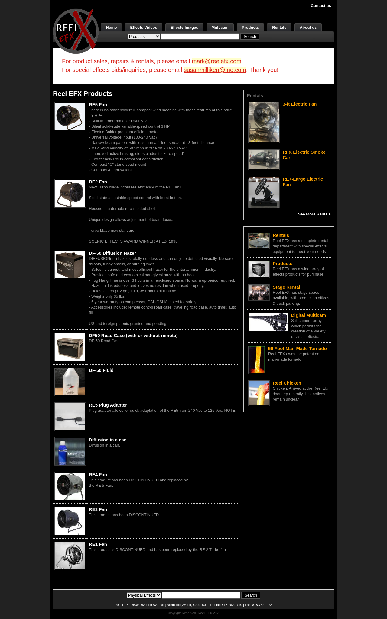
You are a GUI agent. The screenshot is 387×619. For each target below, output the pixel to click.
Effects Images (184, 27)
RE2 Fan (98, 181)
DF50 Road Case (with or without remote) (133, 335)
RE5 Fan (98, 104)
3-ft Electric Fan (300, 103)
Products (250, 27)
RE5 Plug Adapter (108, 405)
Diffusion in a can (108, 439)
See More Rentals (314, 214)
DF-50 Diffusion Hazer (112, 253)
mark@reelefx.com (216, 61)
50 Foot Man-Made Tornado (297, 348)
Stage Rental (286, 287)
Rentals (279, 27)
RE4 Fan (98, 474)
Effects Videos (143, 27)
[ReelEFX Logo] (76, 30)
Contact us (321, 5)
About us (308, 27)
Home (111, 27)
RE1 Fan (98, 544)
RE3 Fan (98, 509)
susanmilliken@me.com (215, 70)
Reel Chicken (287, 382)
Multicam (220, 27)
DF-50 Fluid (101, 370)
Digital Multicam (308, 315)
